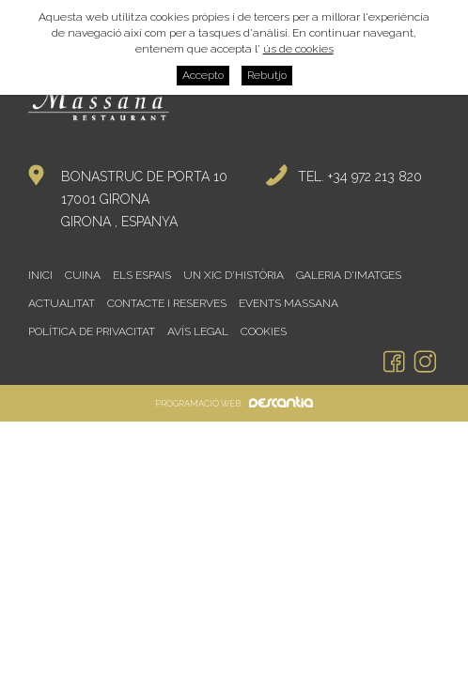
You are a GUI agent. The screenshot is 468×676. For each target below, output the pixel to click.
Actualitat (61, 303)
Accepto (203, 75)
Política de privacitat (91, 331)
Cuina (83, 275)
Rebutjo (267, 75)
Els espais (142, 275)
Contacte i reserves (166, 303)
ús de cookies (298, 48)
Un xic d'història (233, 275)
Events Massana (288, 303)
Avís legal (197, 331)
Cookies (264, 331)
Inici (40, 275)
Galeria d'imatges (348, 275)
